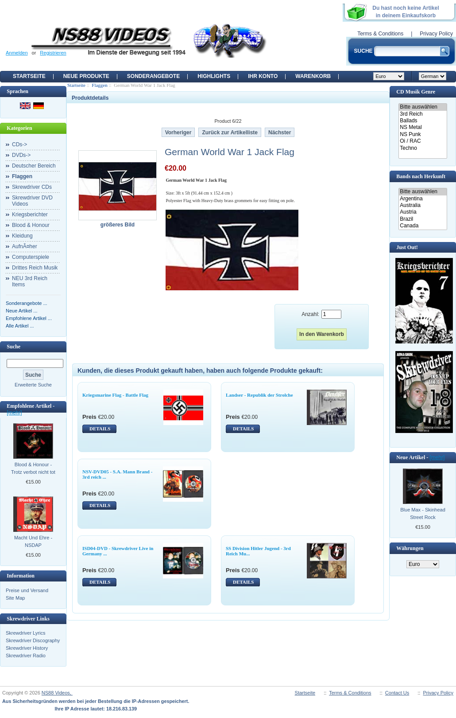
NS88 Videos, (57, 692)
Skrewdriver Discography (33, 640)
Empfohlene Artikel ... (29, 318)
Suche (13, 346)
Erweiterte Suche (33, 384)
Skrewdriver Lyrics (25, 633)
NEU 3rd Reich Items (29, 281)
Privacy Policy (436, 34)
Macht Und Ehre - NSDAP (33, 541)
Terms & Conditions (380, 34)
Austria (422, 212)
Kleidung (22, 236)
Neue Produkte (86, 76)
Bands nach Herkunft (420, 176)
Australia (422, 205)
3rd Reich (422, 114)
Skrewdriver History (27, 648)
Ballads (422, 120)
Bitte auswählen (422, 107)
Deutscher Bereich (34, 166)
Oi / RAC (422, 141)
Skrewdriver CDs (32, 187)
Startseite (29, 76)
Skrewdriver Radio (26, 655)
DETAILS (99, 428)
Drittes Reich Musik (35, 268)
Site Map (15, 598)
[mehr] (14, 413)
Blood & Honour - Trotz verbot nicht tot (33, 468)
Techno (422, 148)
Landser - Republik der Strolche (259, 395)
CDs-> (19, 144)
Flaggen (99, 85)
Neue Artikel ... (22, 310)
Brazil (422, 219)
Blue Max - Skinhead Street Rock (422, 513)
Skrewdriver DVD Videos (32, 201)
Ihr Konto (263, 76)
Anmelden (17, 52)
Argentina (422, 198)
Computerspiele (30, 257)
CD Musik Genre (415, 92)
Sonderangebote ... (26, 303)
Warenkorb (313, 76)
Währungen (409, 548)
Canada (422, 225)
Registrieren (53, 52)
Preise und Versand (27, 590)
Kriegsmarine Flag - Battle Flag (115, 395)
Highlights (213, 76)
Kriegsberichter (30, 214)
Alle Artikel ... (20, 325)
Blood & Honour (31, 225)
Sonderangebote (153, 76)
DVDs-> (21, 155)
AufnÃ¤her (24, 246)
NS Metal (422, 127)
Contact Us (397, 692)
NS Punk (422, 134)
